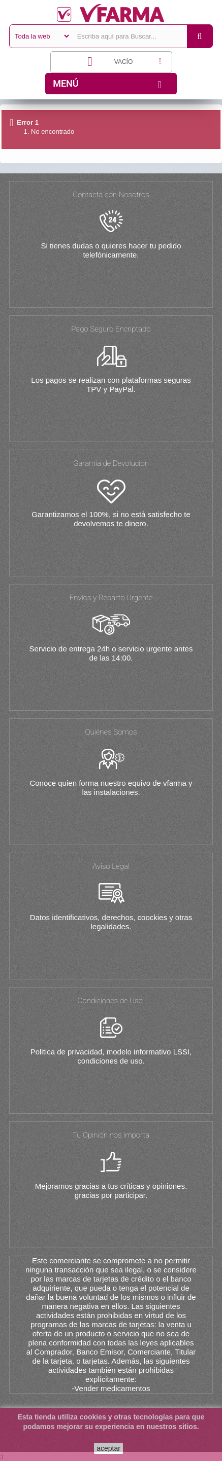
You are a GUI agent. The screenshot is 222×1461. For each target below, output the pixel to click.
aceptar (108, 1448)
